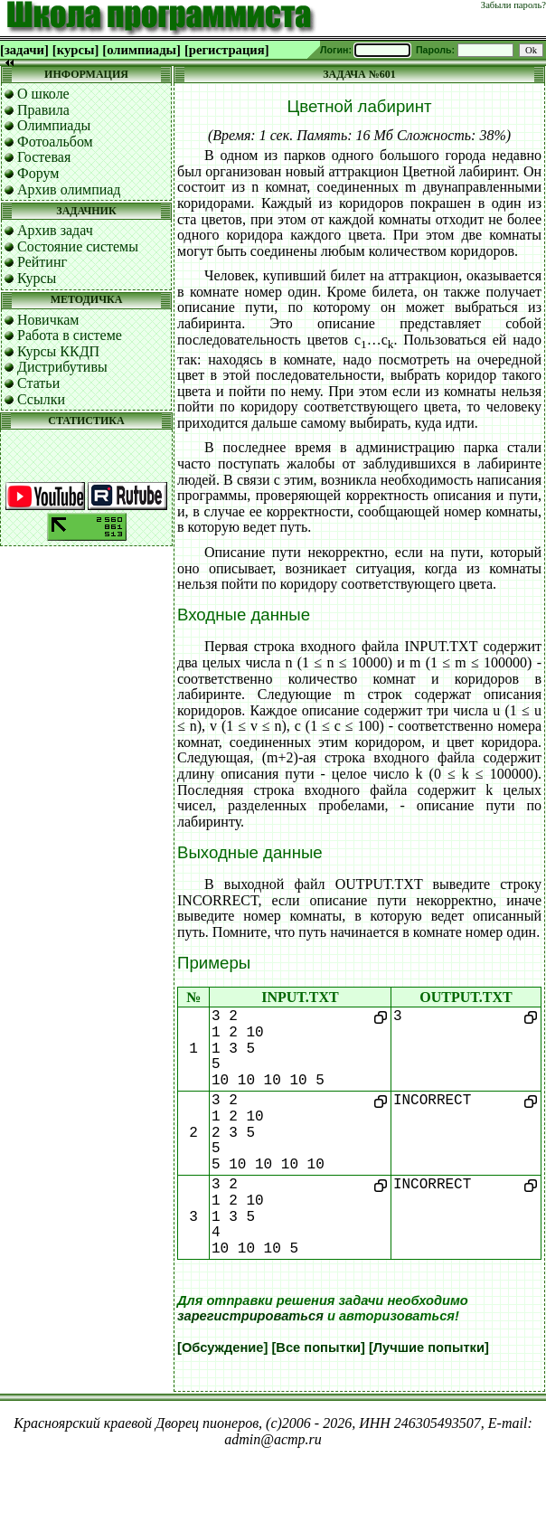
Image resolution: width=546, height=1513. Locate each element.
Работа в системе (69, 335)
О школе (43, 93)
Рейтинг (42, 262)
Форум (38, 173)
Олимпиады (53, 125)
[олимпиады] (141, 50)
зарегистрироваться (250, 1316)
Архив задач (55, 230)
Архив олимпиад (69, 189)
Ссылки (41, 399)
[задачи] (24, 50)
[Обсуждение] (222, 1347)
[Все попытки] (317, 1347)
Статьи (38, 383)
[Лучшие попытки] (429, 1347)
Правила (43, 110)
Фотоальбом (55, 141)
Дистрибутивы (62, 366)
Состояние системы (77, 246)
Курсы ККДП (58, 351)
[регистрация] (226, 50)
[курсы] (75, 50)
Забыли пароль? (513, 5)
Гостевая (44, 157)
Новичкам (48, 319)
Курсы (36, 278)
